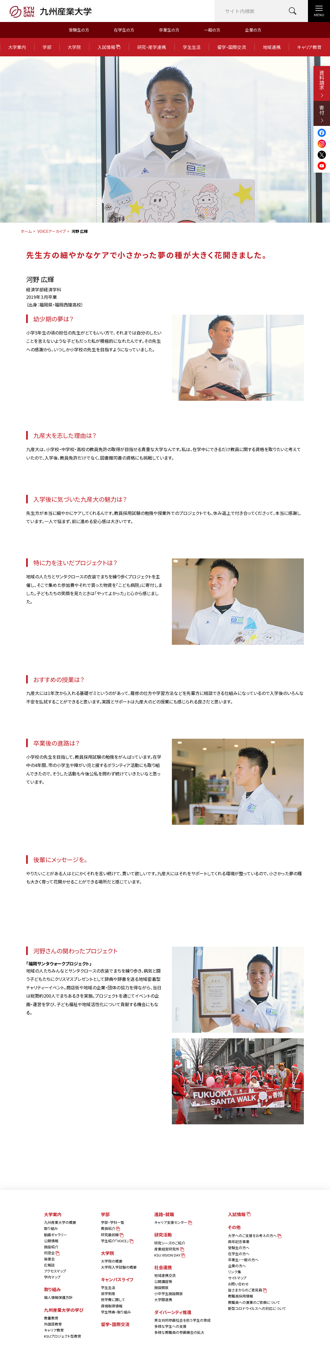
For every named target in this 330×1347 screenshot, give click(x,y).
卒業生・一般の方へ (243, 1259)
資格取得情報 (111, 1306)
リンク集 (234, 1271)
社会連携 (163, 1267)
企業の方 (253, 30)
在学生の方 (124, 30)
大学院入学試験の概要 (119, 1267)
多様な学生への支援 (170, 1326)
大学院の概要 (111, 1261)
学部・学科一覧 (112, 1222)
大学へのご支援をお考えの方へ (254, 1235)
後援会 (49, 1259)
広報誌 (49, 1265)
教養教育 (51, 1318)
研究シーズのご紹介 (169, 1243)
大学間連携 (163, 1299)
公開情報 (51, 1240)
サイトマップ (237, 1277)
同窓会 (51, 1252)
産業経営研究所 (168, 1249)
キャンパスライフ (117, 1279)
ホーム (26, 231)
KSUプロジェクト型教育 (62, 1336)
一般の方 (212, 30)
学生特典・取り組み (116, 1312)
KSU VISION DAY (169, 1255)
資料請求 (321, 83)
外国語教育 (53, 1324)
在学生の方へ (238, 1253)
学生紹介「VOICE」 (117, 1240)
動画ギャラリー (55, 1234)
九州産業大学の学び (64, 1310)
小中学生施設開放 (168, 1293)
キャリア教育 (309, 47)
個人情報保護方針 (58, 1297)
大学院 (74, 47)
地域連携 (271, 47)
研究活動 (163, 1234)
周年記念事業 (238, 1241)
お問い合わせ (238, 1284)
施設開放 (161, 1287)
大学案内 (17, 47)
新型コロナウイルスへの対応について (257, 1308)
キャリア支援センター (172, 1222)
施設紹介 (51, 1246)
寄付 (321, 113)
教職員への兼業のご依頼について (254, 1302)
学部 (47, 47)
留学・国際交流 (231, 47)
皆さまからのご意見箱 (247, 1290)
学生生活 (191, 47)
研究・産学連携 (151, 47)
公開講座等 (163, 1281)
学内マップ (52, 1277)
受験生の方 (79, 30)
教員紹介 (110, 1228)
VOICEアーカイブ (51, 231)
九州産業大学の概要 (60, 1222)
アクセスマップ (55, 1271)
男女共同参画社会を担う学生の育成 (182, 1320)
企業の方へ (237, 1265)
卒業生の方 (169, 30)
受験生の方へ (238, 1247)
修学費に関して (113, 1299)
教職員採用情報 (240, 1296)
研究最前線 (112, 1234)
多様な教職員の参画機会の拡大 (179, 1332)
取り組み (51, 1228)
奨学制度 (108, 1293)
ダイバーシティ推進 (172, 1312)
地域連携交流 (165, 1275)
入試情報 (109, 47)
